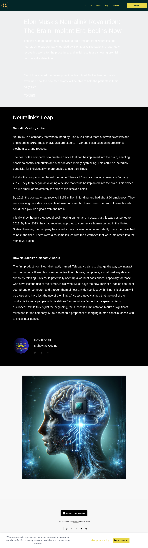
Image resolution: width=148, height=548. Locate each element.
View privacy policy (100, 540)
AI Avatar (115, 5)
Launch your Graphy (74, 513)
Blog (106, 5)
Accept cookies (121, 540)
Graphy (76, 522)
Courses (89, 5)
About (98, 5)
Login (136, 5)
